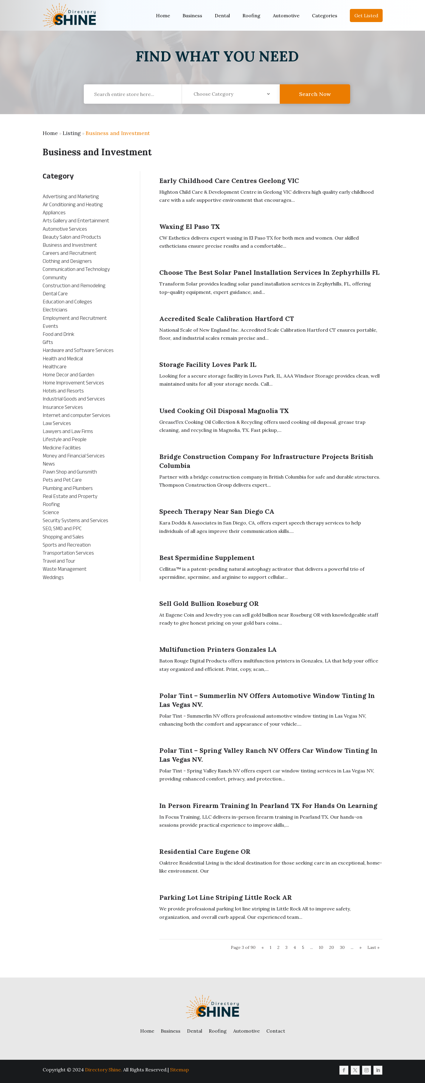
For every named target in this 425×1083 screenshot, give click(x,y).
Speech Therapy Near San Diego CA (216, 511)
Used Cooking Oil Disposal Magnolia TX (224, 410)
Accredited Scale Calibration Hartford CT (226, 318)
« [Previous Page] (263, 947)
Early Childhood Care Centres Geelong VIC (229, 180)
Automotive (286, 15)
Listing (72, 133)
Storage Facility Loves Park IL (207, 364)
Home (163, 15)
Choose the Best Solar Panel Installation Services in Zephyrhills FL (269, 272)
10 (321, 947)
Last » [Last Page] (373, 947)
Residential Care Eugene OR (205, 851)
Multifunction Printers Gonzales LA (218, 649)
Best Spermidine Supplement (206, 557)
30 (342, 947)
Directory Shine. (103, 1070)
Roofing (251, 15)
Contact (275, 1031)
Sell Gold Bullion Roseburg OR (209, 603)
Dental (222, 15)
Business (192, 15)
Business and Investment (118, 133)
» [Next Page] (360, 947)
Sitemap (179, 1070)
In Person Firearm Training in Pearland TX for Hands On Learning (268, 805)
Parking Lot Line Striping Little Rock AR (225, 897)
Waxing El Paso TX (189, 226)
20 (331, 947)
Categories (324, 15)
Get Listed (366, 15)
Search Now (315, 98)
